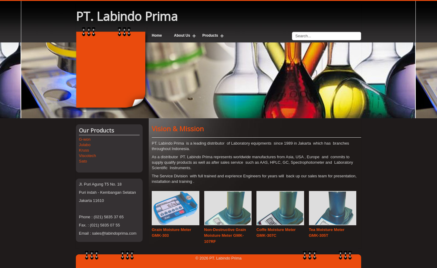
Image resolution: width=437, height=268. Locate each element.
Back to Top (218, 263)
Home (157, 35)
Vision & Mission (178, 128)
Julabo (84, 144)
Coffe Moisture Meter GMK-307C (276, 232)
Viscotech (87, 155)
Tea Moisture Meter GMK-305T (327, 232)
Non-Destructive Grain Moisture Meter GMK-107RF (225, 235)
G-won (84, 139)
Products (210, 35)
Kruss (84, 150)
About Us (182, 35)
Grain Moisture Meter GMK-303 (171, 232)
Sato (83, 161)
